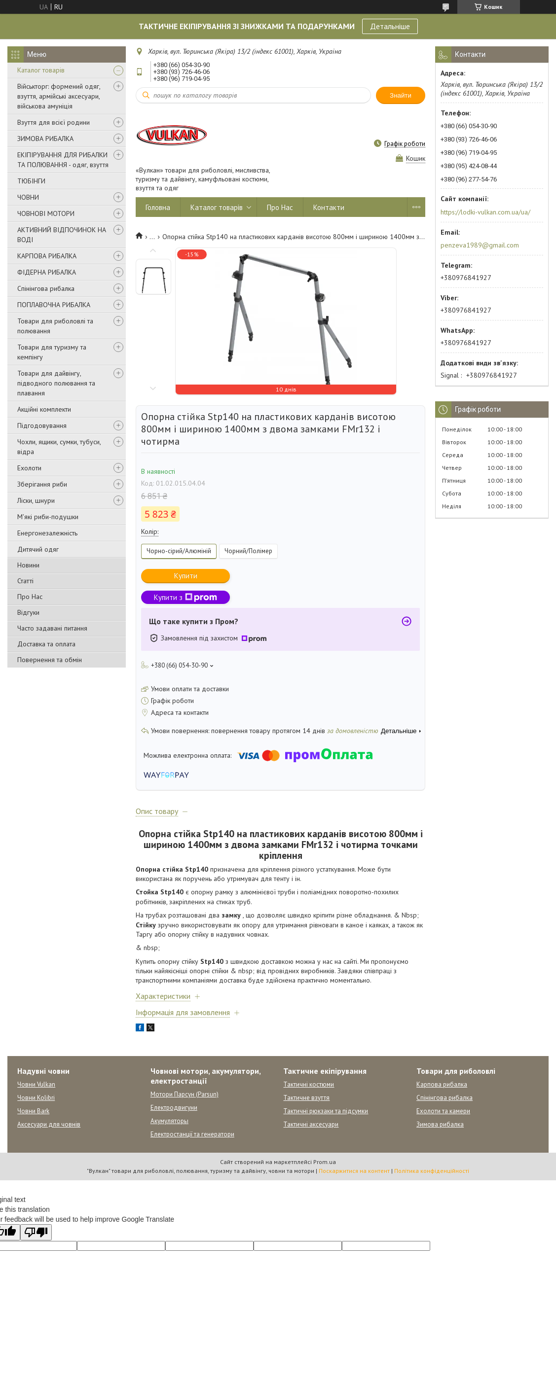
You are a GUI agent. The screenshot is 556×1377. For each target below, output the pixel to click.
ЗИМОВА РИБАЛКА (45, 138)
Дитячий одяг (38, 549)
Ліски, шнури (36, 500)
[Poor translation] (36, 1232)
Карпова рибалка (441, 1084)
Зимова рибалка (440, 1124)
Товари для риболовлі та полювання (55, 326)
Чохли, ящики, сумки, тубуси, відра (59, 446)
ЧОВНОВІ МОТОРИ (45, 213)
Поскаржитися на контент (354, 1170)
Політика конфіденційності (431, 1170)
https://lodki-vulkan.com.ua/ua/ (485, 212)
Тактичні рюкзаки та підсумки (325, 1111)
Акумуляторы (169, 1121)
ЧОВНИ (28, 197)
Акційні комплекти (44, 409)
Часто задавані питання (52, 628)
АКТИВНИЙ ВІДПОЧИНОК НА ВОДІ (61, 234)
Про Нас (29, 596)
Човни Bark (33, 1111)
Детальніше (390, 26)
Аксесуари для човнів (48, 1124)
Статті (25, 580)
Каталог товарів (41, 70)
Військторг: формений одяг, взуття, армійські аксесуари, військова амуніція (58, 96)
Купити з (185, 597)
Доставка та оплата (46, 643)
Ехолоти (29, 467)
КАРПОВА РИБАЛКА (46, 255)
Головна (158, 207)
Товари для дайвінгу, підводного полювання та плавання (56, 383)
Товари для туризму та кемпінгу (51, 352)
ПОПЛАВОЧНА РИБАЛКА (53, 304)
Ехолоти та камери (443, 1111)
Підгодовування (42, 425)
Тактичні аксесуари (310, 1124)
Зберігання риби (42, 484)
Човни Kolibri (36, 1098)
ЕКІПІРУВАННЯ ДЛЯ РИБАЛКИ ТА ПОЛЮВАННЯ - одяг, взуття (63, 159)
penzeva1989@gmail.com (480, 245)
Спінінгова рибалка (45, 288)
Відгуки (28, 612)
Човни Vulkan (36, 1084)
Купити (185, 575)
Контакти (328, 207)
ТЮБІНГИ (31, 181)
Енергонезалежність (47, 533)
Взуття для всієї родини (53, 122)
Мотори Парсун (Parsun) (184, 1094)
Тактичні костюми (308, 1084)
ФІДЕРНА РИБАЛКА (46, 272)
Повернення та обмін (49, 659)
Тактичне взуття (306, 1098)
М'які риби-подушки (47, 516)
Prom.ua (324, 1161)
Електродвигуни (173, 1107)
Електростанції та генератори (192, 1134)
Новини (28, 565)
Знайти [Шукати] (400, 95)
